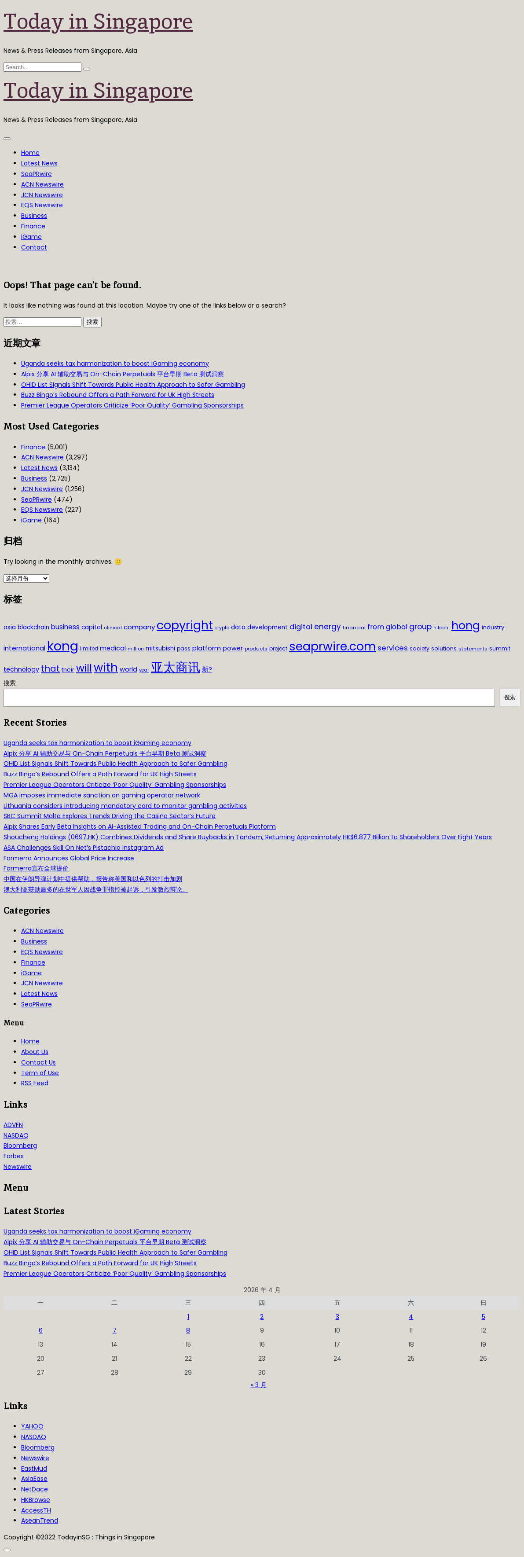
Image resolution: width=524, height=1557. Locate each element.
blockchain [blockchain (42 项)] (33, 627)
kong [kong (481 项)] (62, 646)
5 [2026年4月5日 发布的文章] (483, 1316)
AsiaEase (34, 1478)
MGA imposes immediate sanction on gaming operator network (102, 795)
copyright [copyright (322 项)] (185, 625)
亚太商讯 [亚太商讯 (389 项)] (175, 667)
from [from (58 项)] (375, 627)
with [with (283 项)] (106, 668)
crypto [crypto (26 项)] (222, 627)
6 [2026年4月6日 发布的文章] (41, 1330)
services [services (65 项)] (392, 648)
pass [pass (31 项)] (184, 648)
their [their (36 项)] (68, 669)
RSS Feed (34, 1083)
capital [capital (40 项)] (91, 627)
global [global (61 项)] (396, 627)
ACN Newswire (42, 184)
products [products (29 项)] (256, 648)
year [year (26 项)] (144, 670)
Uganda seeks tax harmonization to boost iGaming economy (115, 363)
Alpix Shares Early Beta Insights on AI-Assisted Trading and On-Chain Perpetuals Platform (140, 826)
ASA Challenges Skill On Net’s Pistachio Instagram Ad (84, 847)
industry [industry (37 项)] (493, 627)
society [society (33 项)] (419, 648)
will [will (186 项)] (84, 668)
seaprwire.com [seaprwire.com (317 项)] (332, 646)
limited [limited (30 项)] (89, 648)
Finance (33, 226)
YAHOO (32, 1426)
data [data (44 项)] (238, 627)
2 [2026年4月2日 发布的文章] (262, 1316)
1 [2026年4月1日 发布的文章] (188, 1316)
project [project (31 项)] (278, 648)
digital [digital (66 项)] (300, 627)
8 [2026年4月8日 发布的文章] (188, 1330)
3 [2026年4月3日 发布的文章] (337, 1316)
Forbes (14, 1156)
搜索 (10, 683)
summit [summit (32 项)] (499, 648)
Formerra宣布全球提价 (36, 868)
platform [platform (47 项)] (206, 648)
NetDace (34, 1489)
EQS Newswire (42, 205)
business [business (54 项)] (65, 627)
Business (34, 215)
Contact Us (38, 1062)
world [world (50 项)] (128, 669)
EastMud (34, 1468)
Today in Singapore (98, 21)
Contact (34, 247)
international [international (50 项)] (24, 648)
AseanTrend (39, 1520)
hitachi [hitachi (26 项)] (441, 627)
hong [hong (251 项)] (465, 625)
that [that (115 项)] (50, 668)
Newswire (18, 1166)
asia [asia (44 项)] (10, 627)
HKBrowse (35, 1499)
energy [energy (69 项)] (327, 626)
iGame (31, 236)
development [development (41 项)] (267, 627)
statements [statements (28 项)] (472, 648)
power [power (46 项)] (233, 648)
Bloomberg (20, 1145)
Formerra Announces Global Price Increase (69, 858)
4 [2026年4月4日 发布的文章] (411, 1316)
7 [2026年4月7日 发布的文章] (115, 1330)
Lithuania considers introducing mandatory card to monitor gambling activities (125, 805)
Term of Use (40, 1073)
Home (30, 152)
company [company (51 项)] (139, 627)
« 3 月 (259, 1385)
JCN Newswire (42, 195)
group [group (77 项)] (420, 626)
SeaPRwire (36, 173)
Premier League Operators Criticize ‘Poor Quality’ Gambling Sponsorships (132, 405)
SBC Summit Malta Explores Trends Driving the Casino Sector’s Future (110, 816)
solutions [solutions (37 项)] (444, 648)
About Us (34, 1051)
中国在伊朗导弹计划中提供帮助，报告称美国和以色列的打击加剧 (93, 878)
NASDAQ (16, 1135)
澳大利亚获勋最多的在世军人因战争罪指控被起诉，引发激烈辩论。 (96, 889)
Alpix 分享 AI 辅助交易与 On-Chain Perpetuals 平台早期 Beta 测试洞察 (122, 374)
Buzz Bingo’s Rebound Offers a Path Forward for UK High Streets (117, 394)
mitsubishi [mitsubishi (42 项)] (160, 648)
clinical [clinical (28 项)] (113, 627)
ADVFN (13, 1124)
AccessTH (36, 1510)
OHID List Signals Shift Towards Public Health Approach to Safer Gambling (133, 384)
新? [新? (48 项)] (207, 669)
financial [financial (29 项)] (354, 627)
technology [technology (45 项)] (21, 669)
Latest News (39, 163)
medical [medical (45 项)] (113, 648)
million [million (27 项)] (136, 648)
